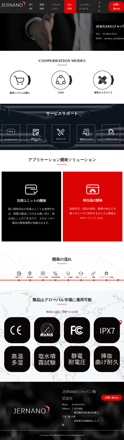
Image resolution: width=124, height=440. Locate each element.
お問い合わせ (111, 397)
